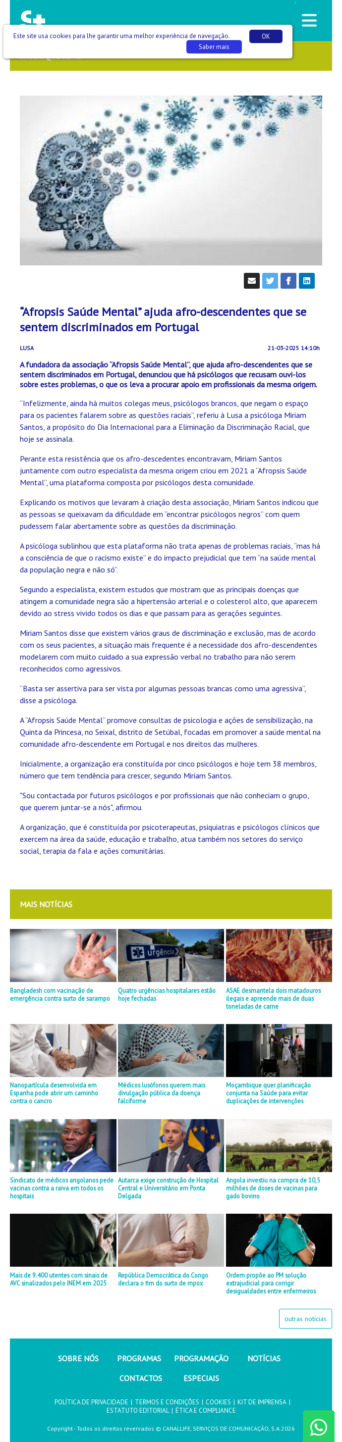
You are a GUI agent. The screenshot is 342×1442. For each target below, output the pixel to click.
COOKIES (218, 1402)
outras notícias (306, 1318)
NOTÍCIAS (264, 1358)
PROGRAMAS (139, 1358)
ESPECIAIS (201, 1378)
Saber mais (214, 47)
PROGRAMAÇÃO (201, 1358)
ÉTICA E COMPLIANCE (205, 1410)
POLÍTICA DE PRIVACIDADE (91, 1402)
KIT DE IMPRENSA (261, 1402)
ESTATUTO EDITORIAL (138, 1410)
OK (266, 36)
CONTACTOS (140, 1378)
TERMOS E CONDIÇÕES (167, 1402)
